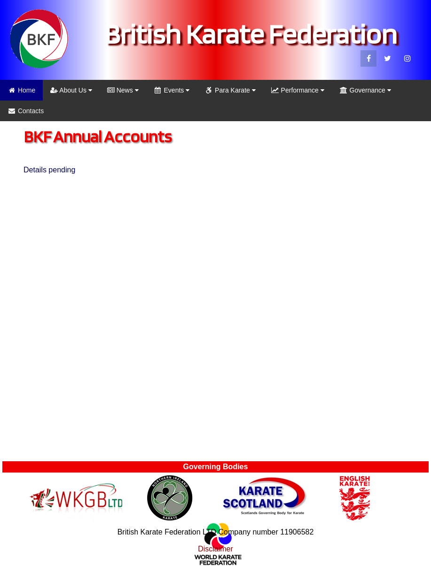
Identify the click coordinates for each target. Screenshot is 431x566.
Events (172, 90)
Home (21, 90)
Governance (365, 90)
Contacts (26, 111)
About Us (71, 90)
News (123, 90)
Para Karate (230, 90)
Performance (297, 90)
